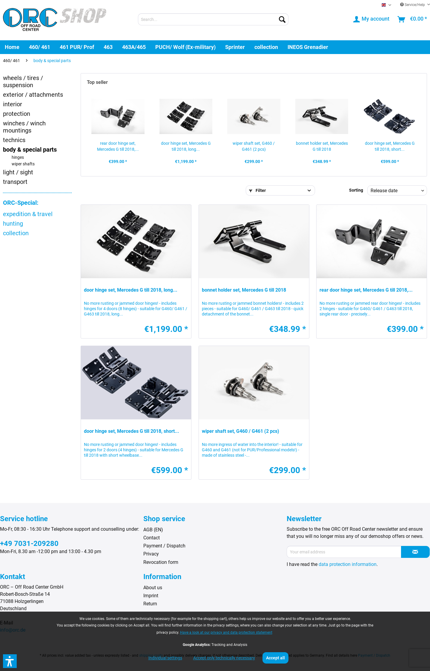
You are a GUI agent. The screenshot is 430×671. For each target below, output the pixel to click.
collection (16, 233)
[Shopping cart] (412, 19)
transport (15, 181)
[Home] (12, 47)
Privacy (151, 554)
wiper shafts (23, 164)
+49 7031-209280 (29, 543)
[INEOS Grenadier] (308, 47)
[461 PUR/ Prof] (77, 47)
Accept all (275, 657)
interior (12, 104)
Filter (257, 190)
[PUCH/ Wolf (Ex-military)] (185, 47)
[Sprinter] (235, 47)
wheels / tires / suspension (23, 81)
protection (16, 113)
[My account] (371, 19)
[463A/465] (133, 47)
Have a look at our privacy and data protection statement (226, 632)
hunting (13, 223)
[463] (108, 47)
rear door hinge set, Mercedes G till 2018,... (118, 146)
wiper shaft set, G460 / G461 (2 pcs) (254, 146)
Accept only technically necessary (224, 657)
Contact (151, 538)
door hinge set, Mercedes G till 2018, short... (390, 146)
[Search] (282, 19)
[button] (10, 661)
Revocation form (160, 562)
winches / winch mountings (24, 127)
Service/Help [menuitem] (413, 5)
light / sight (18, 172)
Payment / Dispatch (164, 546)
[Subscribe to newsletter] (415, 552)
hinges (18, 157)
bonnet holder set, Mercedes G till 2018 (322, 146)
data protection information (348, 564)
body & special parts (30, 149)
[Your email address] (344, 552)
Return (150, 604)
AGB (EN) (153, 530)
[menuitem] (213, 19)
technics (14, 140)
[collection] (266, 47)
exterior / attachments (33, 94)
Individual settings (165, 657)
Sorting (356, 190)
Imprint (150, 595)
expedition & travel (28, 214)
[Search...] (213, 19)
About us (152, 587)
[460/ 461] (39, 47)
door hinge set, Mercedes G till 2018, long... (186, 146)
